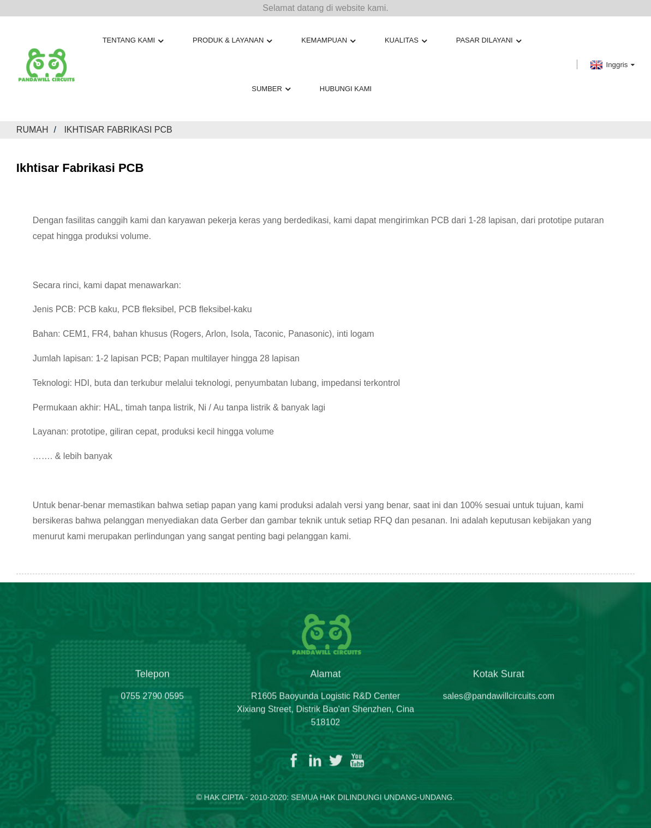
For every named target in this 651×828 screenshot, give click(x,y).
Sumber (271, 89)
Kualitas (406, 40)
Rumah (32, 129)
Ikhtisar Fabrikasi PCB (118, 129)
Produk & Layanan (232, 40)
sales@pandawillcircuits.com (498, 700)
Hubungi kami (346, 89)
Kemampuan (328, 40)
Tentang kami (133, 40)
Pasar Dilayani (488, 40)
